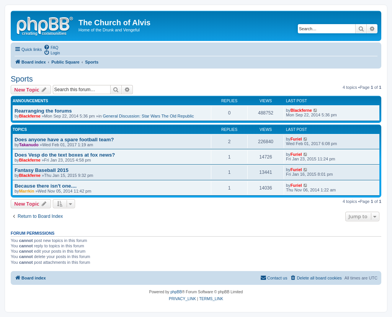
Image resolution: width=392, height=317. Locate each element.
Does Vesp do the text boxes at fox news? (65, 155)
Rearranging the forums (43, 111)
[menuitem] (51, 47)
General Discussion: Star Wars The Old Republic (148, 116)
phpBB (176, 292)
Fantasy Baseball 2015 (42, 170)
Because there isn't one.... (46, 186)
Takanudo (29, 144)
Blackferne (30, 116)
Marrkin (26, 191)
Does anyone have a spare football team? (64, 139)
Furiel (296, 139)
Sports (22, 79)
